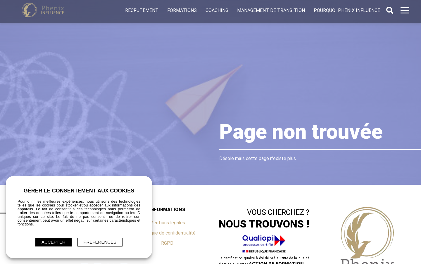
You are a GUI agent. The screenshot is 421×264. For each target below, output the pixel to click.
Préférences (100, 241)
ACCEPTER (53, 241)
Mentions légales (167, 222)
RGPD (167, 243)
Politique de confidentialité (167, 233)
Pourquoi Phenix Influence (347, 10)
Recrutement (141, 10)
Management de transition (271, 10)
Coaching (217, 10)
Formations (182, 10)
